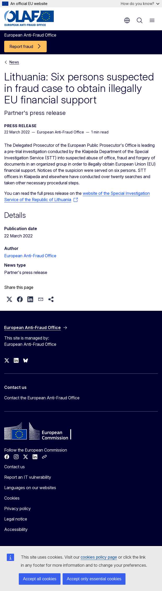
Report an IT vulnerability (27, 477)
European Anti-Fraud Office (30, 255)
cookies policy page (99, 557)
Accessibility (16, 529)
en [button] (127, 20)
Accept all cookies (39, 579)
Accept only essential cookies (94, 579)
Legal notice (15, 519)
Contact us (14, 466)
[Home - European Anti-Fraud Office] (35, 18)
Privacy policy (17, 508)
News (14, 62)
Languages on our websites (30, 487)
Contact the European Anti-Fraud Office (42, 397)
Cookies (12, 498)
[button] (9, 299)
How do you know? (140, 3)
